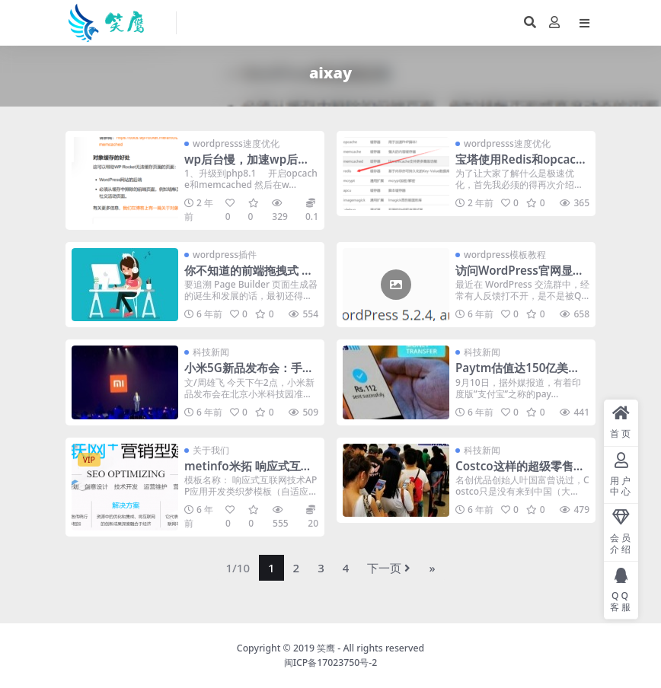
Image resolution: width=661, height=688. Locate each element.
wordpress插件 (225, 254)
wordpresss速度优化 (236, 143)
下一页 (388, 567)
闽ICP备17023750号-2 (331, 662)
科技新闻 (211, 352)
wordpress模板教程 (505, 254)
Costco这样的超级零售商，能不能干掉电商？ (514, 472)
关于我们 (211, 450)
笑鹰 (326, 648)
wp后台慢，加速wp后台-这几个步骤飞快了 (248, 165)
